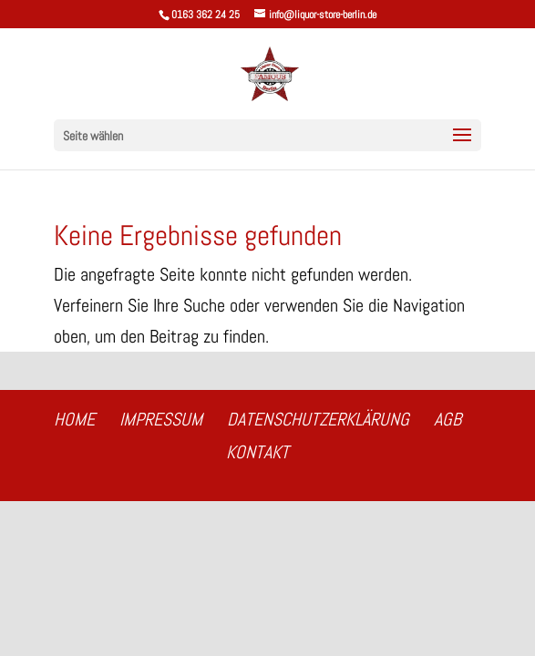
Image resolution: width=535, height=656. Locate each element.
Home (74, 419)
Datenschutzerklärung (318, 419)
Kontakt (257, 452)
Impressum (160, 419)
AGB (447, 419)
